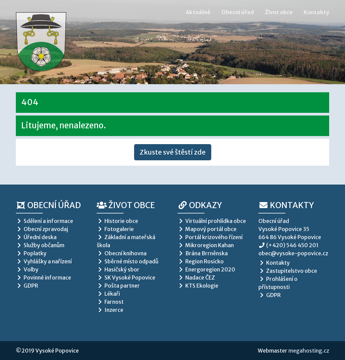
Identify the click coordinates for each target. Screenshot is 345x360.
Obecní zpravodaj (42, 229)
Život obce (279, 12)
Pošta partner (118, 285)
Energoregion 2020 (206, 269)
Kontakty (316, 12)
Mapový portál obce (207, 229)
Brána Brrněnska (203, 253)
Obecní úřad (237, 12)
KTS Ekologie (198, 285)
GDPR (27, 285)
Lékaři (108, 293)
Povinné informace (43, 277)
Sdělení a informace (44, 221)
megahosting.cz (308, 350)
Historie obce (117, 221)
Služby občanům (40, 245)
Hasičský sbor (118, 269)
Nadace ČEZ (196, 277)
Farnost (110, 301)
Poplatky (31, 253)
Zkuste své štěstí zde (173, 152)
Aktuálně (198, 12)
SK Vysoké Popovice (126, 277)
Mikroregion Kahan (206, 245)
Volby (27, 269)
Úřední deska (36, 237)
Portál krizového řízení (210, 237)
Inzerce (110, 309)
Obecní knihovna (122, 253)
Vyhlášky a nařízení (44, 261)
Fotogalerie (115, 229)
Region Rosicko (201, 261)
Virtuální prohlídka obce (212, 221)
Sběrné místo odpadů (127, 261)
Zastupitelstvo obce (287, 270)
